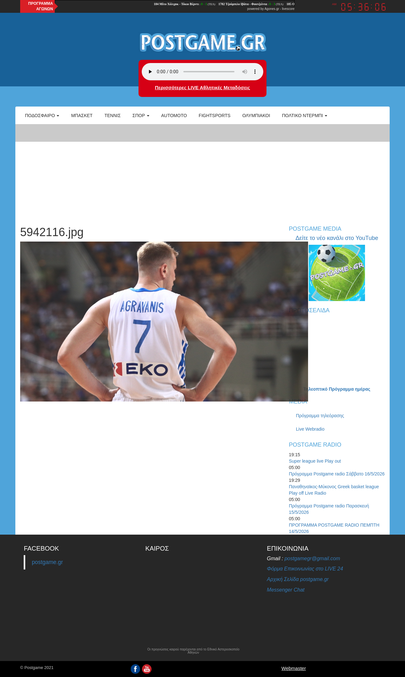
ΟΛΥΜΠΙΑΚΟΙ (256, 115)
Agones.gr (272, 9)
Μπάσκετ (81, 115)
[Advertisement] (202, 171)
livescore (288, 9)
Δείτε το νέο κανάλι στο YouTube (337, 238)
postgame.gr (47, 562)
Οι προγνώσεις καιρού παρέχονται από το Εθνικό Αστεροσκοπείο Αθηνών (193, 651)
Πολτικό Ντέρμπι (304, 115)
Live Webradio (310, 429)
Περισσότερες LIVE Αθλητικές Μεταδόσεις (202, 87)
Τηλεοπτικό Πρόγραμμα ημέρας (336, 389)
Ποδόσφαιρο (42, 115)
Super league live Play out (315, 461)
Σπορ (140, 115)
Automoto (174, 115)
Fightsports (214, 115)
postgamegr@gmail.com (312, 558)
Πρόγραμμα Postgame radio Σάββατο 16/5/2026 (337, 473)
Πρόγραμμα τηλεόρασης (320, 415)
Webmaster (294, 668)
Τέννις (112, 115)
